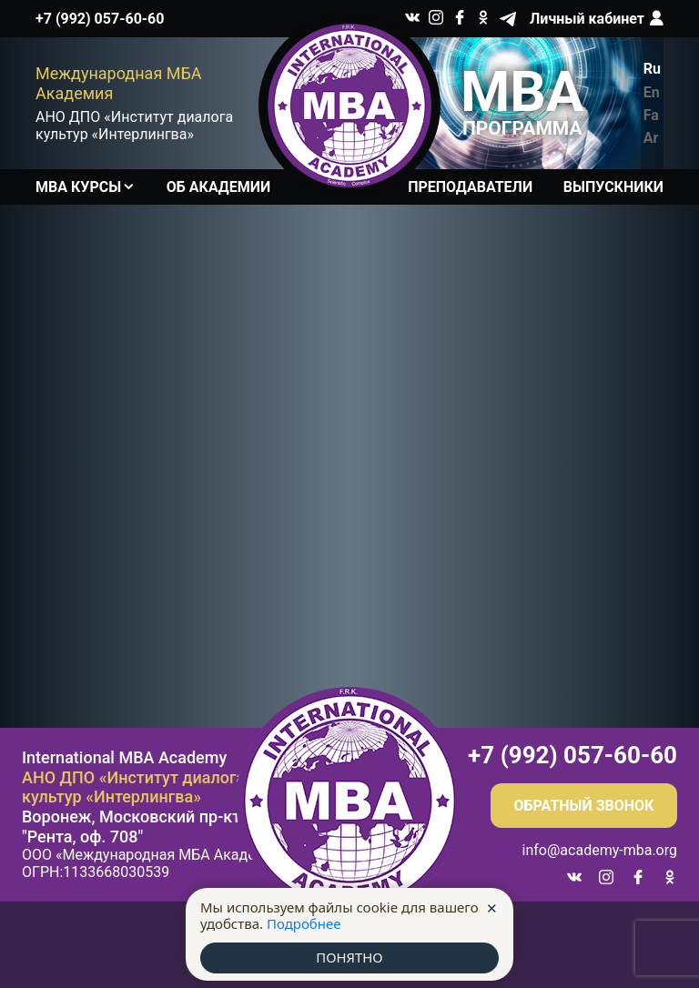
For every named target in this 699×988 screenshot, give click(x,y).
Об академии (218, 187)
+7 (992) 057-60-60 (99, 18)
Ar (651, 137)
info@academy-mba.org (599, 850)
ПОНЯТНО (349, 958)
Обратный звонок (584, 805)
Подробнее (304, 923)
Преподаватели (470, 187)
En (651, 92)
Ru (652, 68)
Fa (651, 115)
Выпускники (613, 187)
